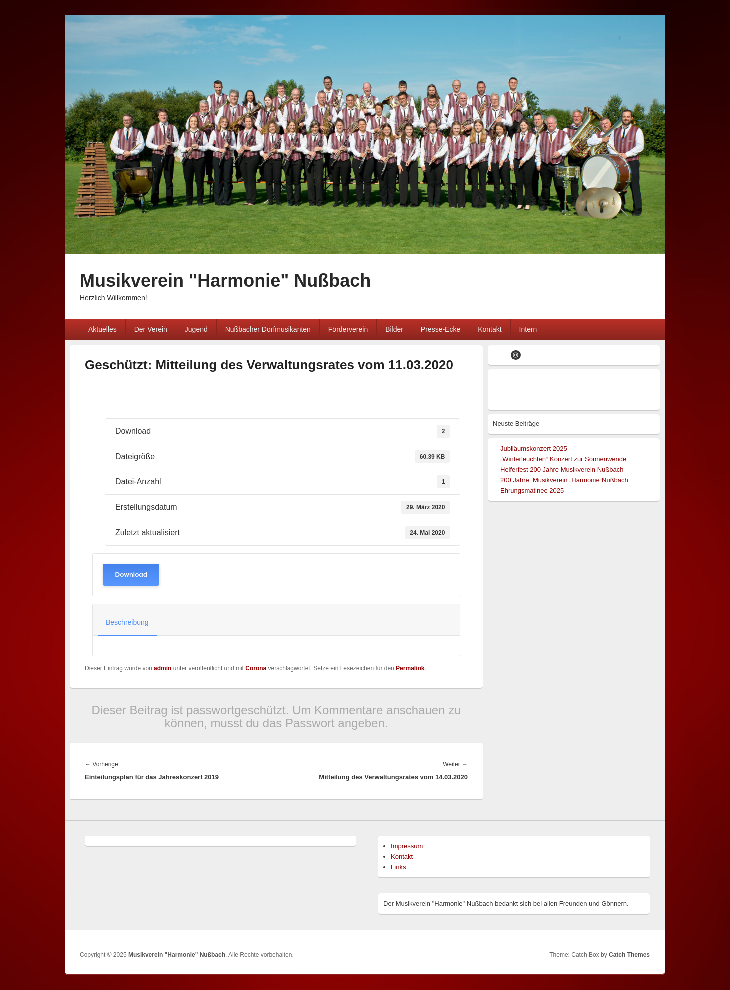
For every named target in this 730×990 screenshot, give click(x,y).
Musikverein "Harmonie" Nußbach (225, 280)
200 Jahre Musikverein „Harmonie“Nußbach (564, 480)
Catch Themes (629, 955)
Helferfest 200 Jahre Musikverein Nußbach (562, 470)
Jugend (196, 330)
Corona (256, 668)
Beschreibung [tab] (127, 622)
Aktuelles (102, 330)
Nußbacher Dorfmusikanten (268, 330)
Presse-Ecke (440, 330)
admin (163, 668)
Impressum (407, 846)
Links (398, 867)
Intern (529, 330)
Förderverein (348, 330)
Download (131, 574)
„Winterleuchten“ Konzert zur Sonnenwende (563, 459)
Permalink (410, 668)
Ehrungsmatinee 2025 (532, 490)
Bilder (395, 330)
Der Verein (151, 330)
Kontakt (490, 330)
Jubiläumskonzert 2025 (534, 448)
